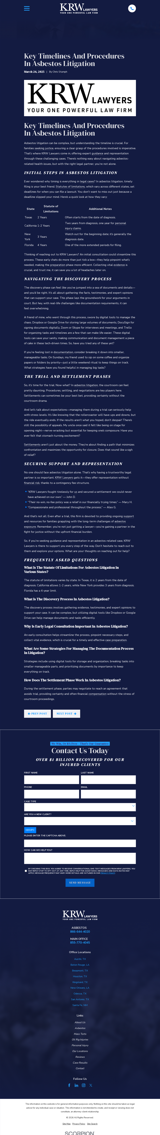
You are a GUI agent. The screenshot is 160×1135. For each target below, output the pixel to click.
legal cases (87, 181)
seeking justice (44, 148)
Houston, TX (80, 976)
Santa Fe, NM (80, 1005)
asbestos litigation (86, 385)
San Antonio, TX (80, 999)
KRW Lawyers (64, 477)
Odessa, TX (80, 993)
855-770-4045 (80, 942)
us (75, 492)
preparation (57, 265)
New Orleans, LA (79, 988)
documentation (63, 352)
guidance (97, 153)
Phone (28, 787)
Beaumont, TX (80, 970)
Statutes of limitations (70, 186)
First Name (31, 773)
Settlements (32, 444)
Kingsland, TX (80, 982)
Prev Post (37, 713)
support (129, 516)
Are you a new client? (37, 814)
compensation (97, 694)
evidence (119, 265)
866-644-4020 (80, 931)
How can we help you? (38, 850)
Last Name (87, 773)
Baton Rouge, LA (79, 965)
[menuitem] (66, 1124)
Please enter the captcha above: (45, 835)
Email (84, 787)
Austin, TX (80, 959)
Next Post (67, 713)
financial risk (32, 483)
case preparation (116, 640)
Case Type (30, 801)
